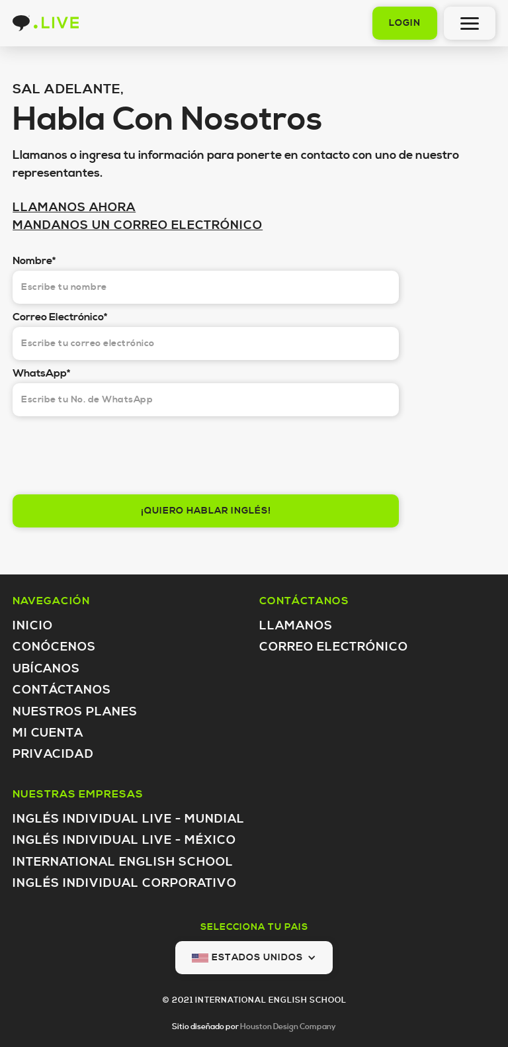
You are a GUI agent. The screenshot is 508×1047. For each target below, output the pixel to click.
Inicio (33, 625)
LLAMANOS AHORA (74, 207)
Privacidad (53, 754)
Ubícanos (46, 668)
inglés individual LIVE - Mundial (129, 819)
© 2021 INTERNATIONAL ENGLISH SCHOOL (254, 1000)
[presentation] (113, 452)
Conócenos (54, 647)
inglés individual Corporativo (125, 883)
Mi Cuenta (48, 733)
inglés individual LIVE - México (124, 840)
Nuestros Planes (75, 711)
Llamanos (296, 625)
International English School (123, 862)
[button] (254, 957)
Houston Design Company (288, 1027)
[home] (46, 23)
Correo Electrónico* (60, 317)
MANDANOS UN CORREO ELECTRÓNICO (138, 225)
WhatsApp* (41, 373)
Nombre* (34, 260)
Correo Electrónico (333, 647)
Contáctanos (62, 690)
